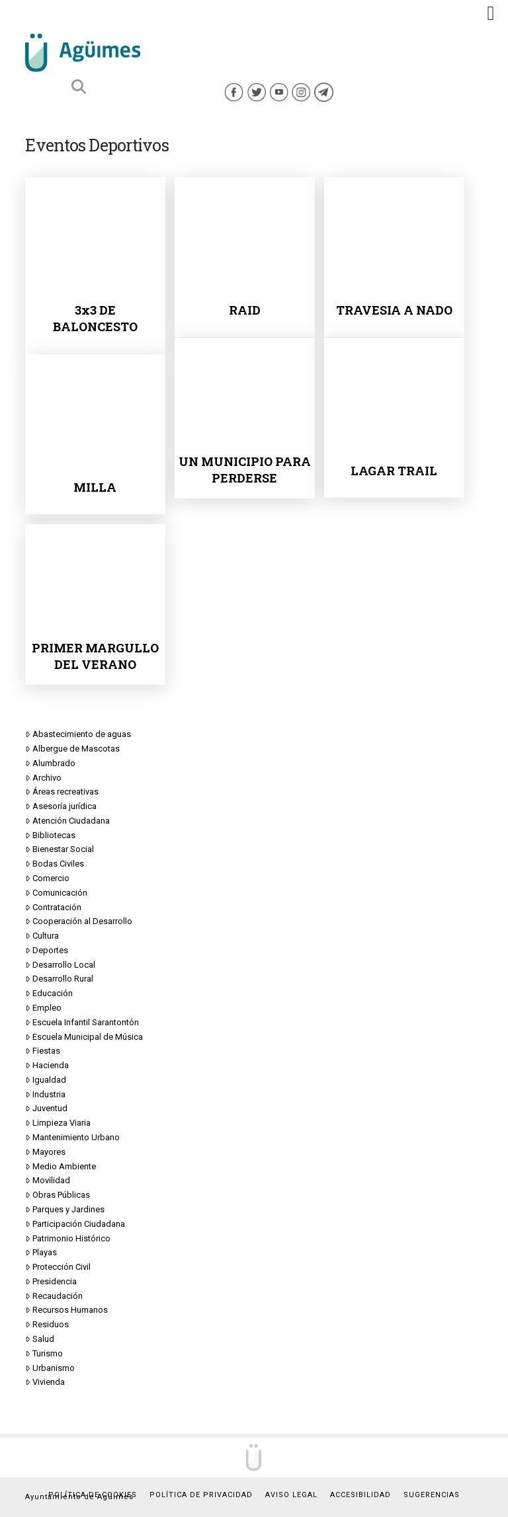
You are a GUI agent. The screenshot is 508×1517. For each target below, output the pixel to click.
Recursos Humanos (66, 1310)
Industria (45, 1094)
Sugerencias (431, 1495)
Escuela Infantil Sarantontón (82, 1022)
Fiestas (42, 1051)
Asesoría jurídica (61, 806)
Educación (49, 993)
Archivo (43, 778)
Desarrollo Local (60, 965)
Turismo (44, 1353)
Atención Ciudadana (67, 821)
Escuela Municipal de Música (84, 1037)
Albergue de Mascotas (72, 749)
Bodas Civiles (54, 864)
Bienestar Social (59, 849)
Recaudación (54, 1296)
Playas (41, 1252)
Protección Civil (58, 1267)
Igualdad (45, 1080)
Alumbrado (50, 763)
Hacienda (47, 1065)
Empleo (43, 1008)
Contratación (53, 907)
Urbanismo (50, 1368)
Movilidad (47, 1180)
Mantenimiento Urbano (72, 1137)
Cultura (42, 936)
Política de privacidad (201, 1495)
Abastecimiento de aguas (78, 734)
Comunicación (56, 893)
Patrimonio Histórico (67, 1238)
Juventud (46, 1108)
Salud (39, 1339)
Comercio (47, 878)
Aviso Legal (291, 1495)
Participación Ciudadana (75, 1224)
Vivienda (45, 1382)
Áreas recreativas (62, 792)
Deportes (46, 950)
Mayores (45, 1152)
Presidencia (51, 1281)
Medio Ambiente (60, 1166)
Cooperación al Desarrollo (78, 921)
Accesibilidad (360, 1495)
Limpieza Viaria (58, 1123)
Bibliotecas (50, 835)
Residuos (47, 1324)
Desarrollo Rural (59, 979)
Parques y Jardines (65, 1209)
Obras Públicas (57, 1195)
